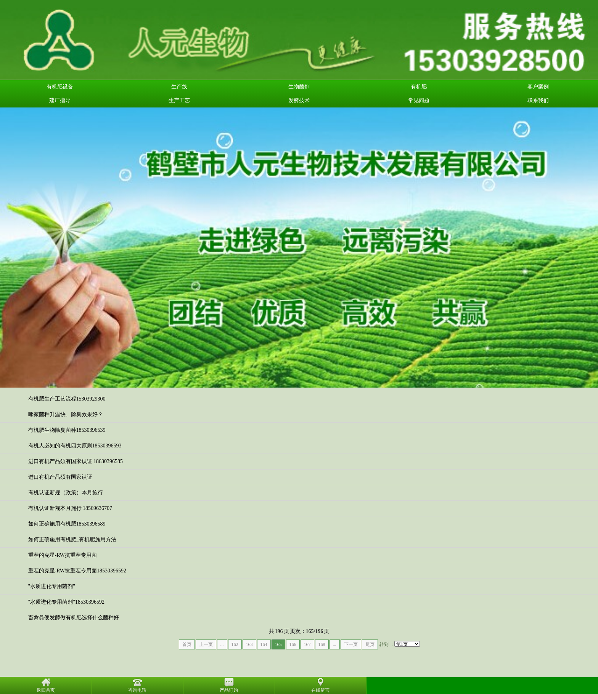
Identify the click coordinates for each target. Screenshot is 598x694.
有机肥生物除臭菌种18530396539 (67, 430)
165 (278, 644)
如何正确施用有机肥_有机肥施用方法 (72, 539)
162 (234, 644)
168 (321, 644)
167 (307, 644)
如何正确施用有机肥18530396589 (67, 524)
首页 (186, 644)
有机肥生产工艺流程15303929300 (67, 399)
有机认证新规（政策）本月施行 (65, 492)
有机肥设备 (60, 87)
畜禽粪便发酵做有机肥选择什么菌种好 (73, 617)
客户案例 (538, 87)
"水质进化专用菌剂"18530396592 (66, 602)
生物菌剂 (299, 87)
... (222, 644)
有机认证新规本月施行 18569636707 (70, 508)
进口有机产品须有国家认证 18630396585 (75, 461)
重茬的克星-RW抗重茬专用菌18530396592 (77, 571)
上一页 (206, 644)
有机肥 (419, 87)
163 (249, 644)
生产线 (179, 87)
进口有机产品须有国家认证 (60, 477)
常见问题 (418, 100)
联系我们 (538, 100)
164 (263, 644)
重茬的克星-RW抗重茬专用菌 (62, 555)
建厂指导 (60, 100)
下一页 (351, 644)
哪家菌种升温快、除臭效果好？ (65, 414)
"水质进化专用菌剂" (51, 586)
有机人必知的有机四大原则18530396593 (75, 446)
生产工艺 (179, 100)
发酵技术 (299, 100)
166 (292, 644)
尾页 (370, 644)
